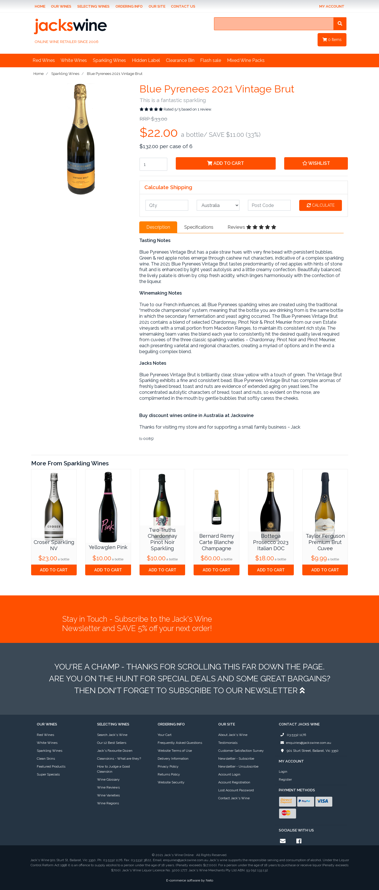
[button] (316, 163)
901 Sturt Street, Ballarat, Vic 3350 (309, 750)
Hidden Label (146, 60)
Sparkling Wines (109, 60)
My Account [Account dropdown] (331, 6)
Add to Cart (225, 163)
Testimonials (227, 743)
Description (158, 227)
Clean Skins (46, 759)
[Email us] (283, 841)
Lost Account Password (236, 790)
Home (40, 6)
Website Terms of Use (175, 751)
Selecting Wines (93, 6)
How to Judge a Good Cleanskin (113, 769)
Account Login (229, 774)
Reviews (252, 227)
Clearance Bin (180, 60)
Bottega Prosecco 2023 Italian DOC (270, 542)
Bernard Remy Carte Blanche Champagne (216, 542)
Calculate (321, 205)
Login (283, 772)
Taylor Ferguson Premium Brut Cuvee (325, 542)
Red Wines (44, 60)
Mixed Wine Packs (246, 60)
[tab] (158, 227)
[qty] (166, 205)
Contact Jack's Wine (234, 798)
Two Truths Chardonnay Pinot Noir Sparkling (162, 539)
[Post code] (269, 205)
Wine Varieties (108, 795)
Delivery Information (173, 759)
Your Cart (165, 735)
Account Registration (234, 782)
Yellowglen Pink (108, 547)
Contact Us (183, 6)
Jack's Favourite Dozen (114, 751)
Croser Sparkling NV (54, 545)
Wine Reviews (108, 787)
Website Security (171, 782)
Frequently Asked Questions (180, 743)
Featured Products (51, 766)
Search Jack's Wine (112, 735)
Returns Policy (169, 774)
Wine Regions (108, 803)
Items (332, 39)
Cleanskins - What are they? (119, 759)
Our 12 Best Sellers (111, 743)
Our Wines (61, 6)
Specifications (198, 227)
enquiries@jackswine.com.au (305, 742)
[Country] (218, 205)
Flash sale (210, 60)
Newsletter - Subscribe (236, 759)
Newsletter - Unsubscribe (238, 766)
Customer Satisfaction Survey (241, 751)
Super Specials (48, 774)
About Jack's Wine (232, 735)
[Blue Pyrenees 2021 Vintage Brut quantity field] (153, 164)
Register (285, 779)
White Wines (74, 60)
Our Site (157, 6)
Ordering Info (129, 6)
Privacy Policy (168, 766)
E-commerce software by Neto (189, 880)
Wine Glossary (108, 779)
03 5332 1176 (292, 734)
